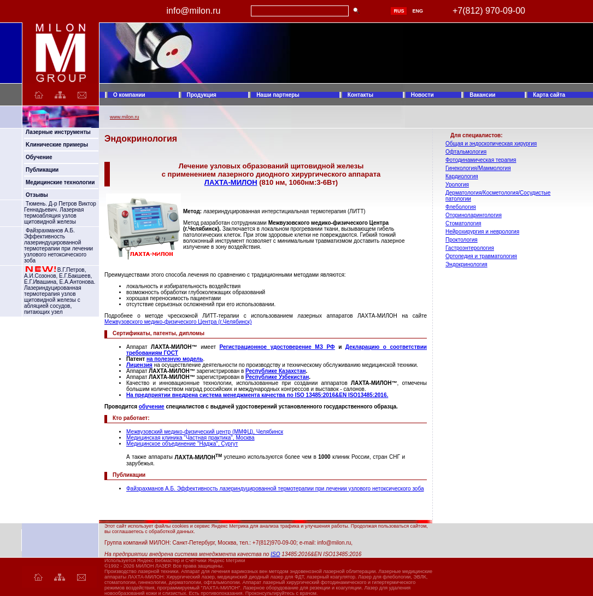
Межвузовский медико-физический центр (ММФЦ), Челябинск (204, 432)
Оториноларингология (473, 215)
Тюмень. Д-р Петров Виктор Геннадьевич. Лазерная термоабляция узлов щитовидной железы (60, 213)
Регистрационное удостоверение (267, 347)
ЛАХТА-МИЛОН (230, 182)
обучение (152, 407)
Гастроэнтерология (469, 248)
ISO (275, 554)
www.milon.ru (124, 117)
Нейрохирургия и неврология (482, 232)
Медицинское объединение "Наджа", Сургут (182, 444)
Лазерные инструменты (58, 132)
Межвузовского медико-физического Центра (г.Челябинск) (178, 322)
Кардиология (461, 176)
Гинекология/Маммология (478, 168)
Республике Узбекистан (277, 377)
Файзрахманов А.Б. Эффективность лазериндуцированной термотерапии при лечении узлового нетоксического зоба (58, 245)
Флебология (460, 207)
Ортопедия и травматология (481, 256)
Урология (457, 185)
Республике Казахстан (275, 371)
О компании (129, 95)
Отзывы (37, 195)
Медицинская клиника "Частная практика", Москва (190, 438)
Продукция (201, 95)
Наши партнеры (278, 95)
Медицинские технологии (60, 182)
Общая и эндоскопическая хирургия (491, 144)
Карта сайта (549, 95)
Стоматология (463, 223)
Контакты (360, 95)
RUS (399, 11)
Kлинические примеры (57, 145)
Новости (422, 95)
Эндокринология (466, 264)
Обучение (39, 157)
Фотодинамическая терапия (480, 160)
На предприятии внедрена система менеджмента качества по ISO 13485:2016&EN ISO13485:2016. (257, 395)
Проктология (461, 240)
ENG (417, 11)
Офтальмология (465, 152)
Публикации (42, 170)
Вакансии (482, 95)
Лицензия (139, 365)
